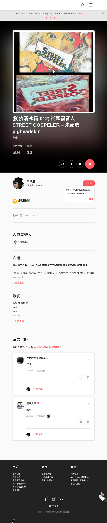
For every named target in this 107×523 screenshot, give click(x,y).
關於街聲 (16, 474)
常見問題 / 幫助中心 (79, 480)
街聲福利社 (46, 474)
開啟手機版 (53, 506)
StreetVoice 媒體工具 (79, 477)
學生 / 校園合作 (48, 480)
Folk (16, 137)
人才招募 (74, 474)
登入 (27, 346)
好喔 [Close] (91, 199)
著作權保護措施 (19, 487)
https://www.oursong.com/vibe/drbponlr (64, 264)
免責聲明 (16, 490)
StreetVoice (26, 5)
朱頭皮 (31, 181)
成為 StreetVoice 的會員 (47, 346)
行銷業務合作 (47, 477)
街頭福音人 (21, 242)
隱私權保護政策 (19, 484)
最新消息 (16, 477)
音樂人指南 (75, 484)
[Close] (103, 14)
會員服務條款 (18, 480)
